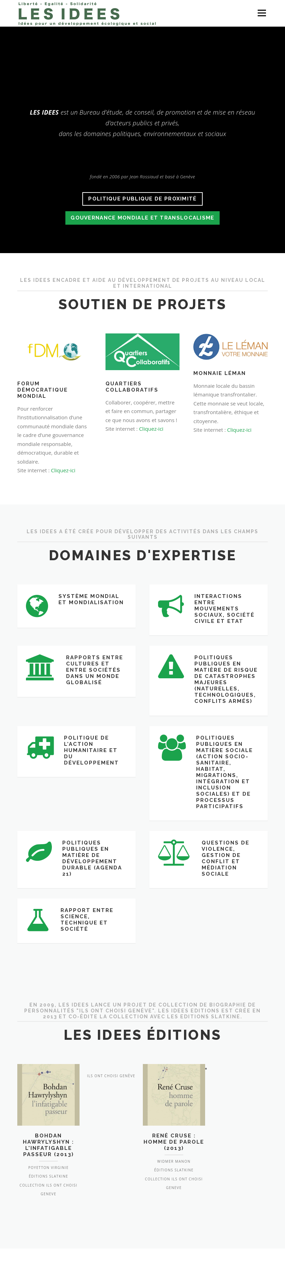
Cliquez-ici (63, 470)
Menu (262, 12)
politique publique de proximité (142, 199)
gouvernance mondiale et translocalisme (142, 218)
